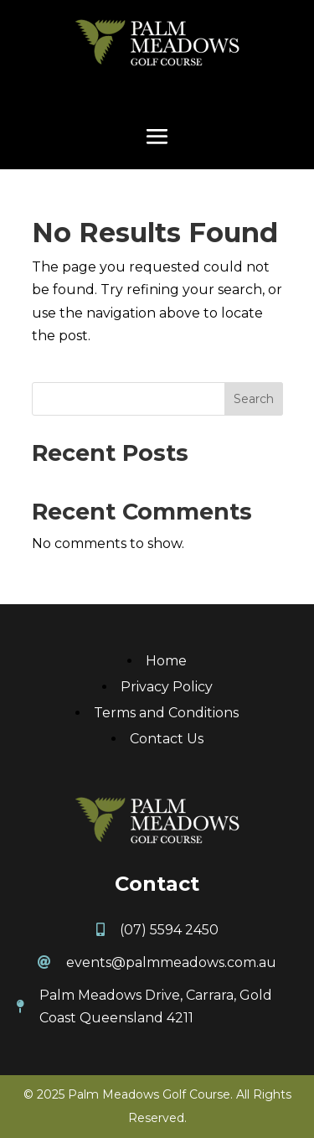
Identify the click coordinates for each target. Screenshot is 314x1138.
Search (254, 398)
